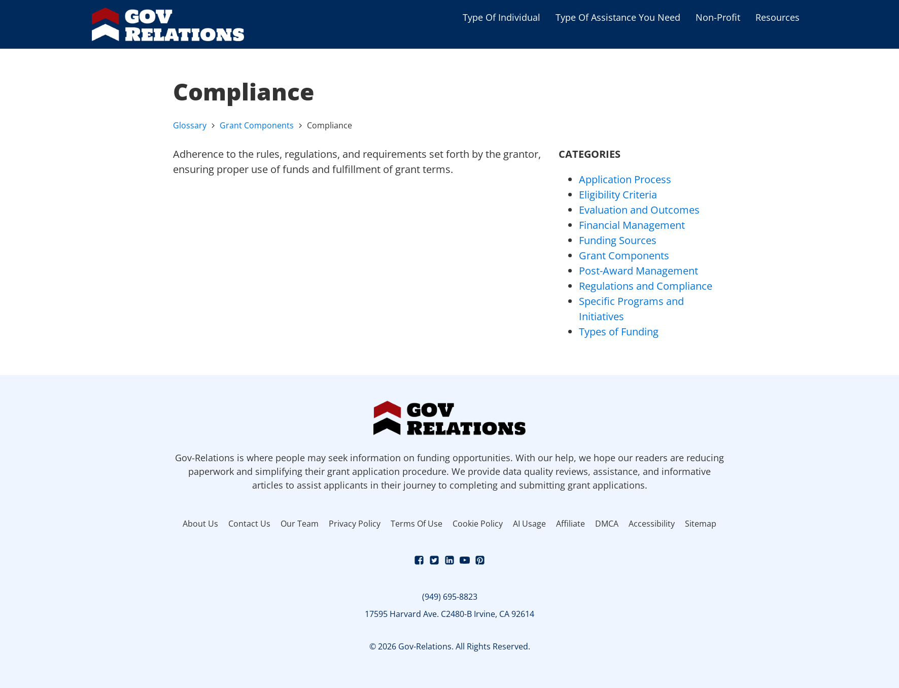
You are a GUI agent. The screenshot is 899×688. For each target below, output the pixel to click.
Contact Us (249, 523)
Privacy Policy (355, 523)
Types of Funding (619, 331)
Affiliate (570, 523)
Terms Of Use (416, 523)
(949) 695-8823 (449, 596)
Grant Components (257, 125)
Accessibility (652, 523)
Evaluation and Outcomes (639, 210)
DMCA (606, 523)
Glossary (189, 125)
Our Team (300, 523)
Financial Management (632, 225)
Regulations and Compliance (645, 286)
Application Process (625, 179)
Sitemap (700, 523)
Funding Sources (617, 240)
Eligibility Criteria (618, 194)
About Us (200, 523)
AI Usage (529, 523)
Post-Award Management (638, 271)
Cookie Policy (478, 523)
